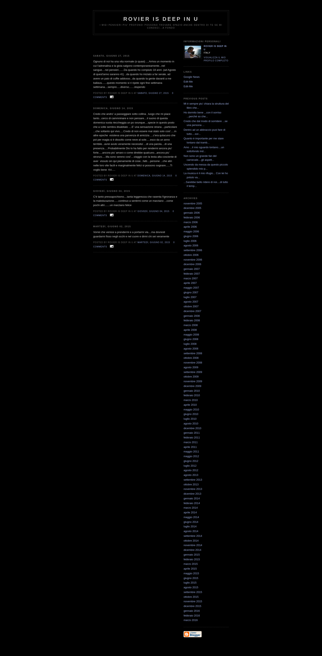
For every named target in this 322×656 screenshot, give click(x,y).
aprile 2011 (190, 447)
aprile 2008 (190, 329)
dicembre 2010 (192, 428)
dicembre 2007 (192, 311)
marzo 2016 (191, 620)
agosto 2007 (191, 301)
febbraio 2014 (192, 503)
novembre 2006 (193, 259)
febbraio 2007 (192, 273)
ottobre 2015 (191, 596)
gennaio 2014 (192, 498)
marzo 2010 (191, 400)
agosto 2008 (191, 348)
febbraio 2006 (192, 217)
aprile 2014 (190, 512)
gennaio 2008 (192, 315)
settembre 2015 (193, 592)
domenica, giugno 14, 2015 (155, 176)
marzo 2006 (191, 222)
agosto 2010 (191, 423)
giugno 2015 (191, 578)
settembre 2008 (193, 353)
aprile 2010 (190, 404)
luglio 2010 (190, 418)
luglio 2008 (190, 343)
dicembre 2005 (192, 208)
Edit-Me (188, 81)
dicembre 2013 (192, 493)
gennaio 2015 (192, 554)
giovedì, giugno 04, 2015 (153, 211)
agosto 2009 (191, 367)
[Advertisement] (135, 43)
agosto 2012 (191, 470)
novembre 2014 (193, 545)
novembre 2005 (193, 203)
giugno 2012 (191, 461)
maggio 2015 (191, 573)
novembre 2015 (193, 601)
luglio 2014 (190, 526)
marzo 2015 (191, 563)
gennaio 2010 (192, 390)
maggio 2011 (191, 451)
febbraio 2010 (192, 395)
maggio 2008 (191, 334)
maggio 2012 (191, 456)
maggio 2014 (191, 517)
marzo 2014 (191, 507)
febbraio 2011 (192, 437)
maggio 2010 (191, 409)
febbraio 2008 (192, 320)
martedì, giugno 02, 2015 (154, 242)
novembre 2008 (193, 362)
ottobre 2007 (191, 306)
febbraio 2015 (192, 559)
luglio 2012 (190, 465)
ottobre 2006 (191, 254)
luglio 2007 (190, 297)
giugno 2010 (191, 414)
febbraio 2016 (192, 615)
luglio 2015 (190, 582)
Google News (192, 76)
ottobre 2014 (191, 540)
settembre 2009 (193, 372)
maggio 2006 (191, 231)
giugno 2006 (191, 236)
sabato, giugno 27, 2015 (153, 93)
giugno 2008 (191, 339)
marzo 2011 (191, 442)
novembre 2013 (193, 489)
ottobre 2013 (191, 484)
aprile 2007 (190, 282)
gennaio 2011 (192, 432)
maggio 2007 (191, 287)
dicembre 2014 (192, 549)
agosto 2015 (191, 587)
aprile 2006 (190, 226)
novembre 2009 (193, 381)
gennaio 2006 (192, 212)
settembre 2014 (193, 535)
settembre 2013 (193, 479)
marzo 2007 (191, 278)
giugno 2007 (191, 292)
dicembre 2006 (192, 264)
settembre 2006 (193, 250)
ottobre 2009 (191, 376)
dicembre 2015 (192, 606)
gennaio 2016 (192, 610)
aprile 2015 (190, 568)
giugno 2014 (191, 521)
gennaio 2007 (192, 268)
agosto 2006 (191, 245)
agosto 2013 (191, 475)
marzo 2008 (191, 325)
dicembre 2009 (192, 386)
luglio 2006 (190, 240)
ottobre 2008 (191, 357)
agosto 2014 (191, 531)
